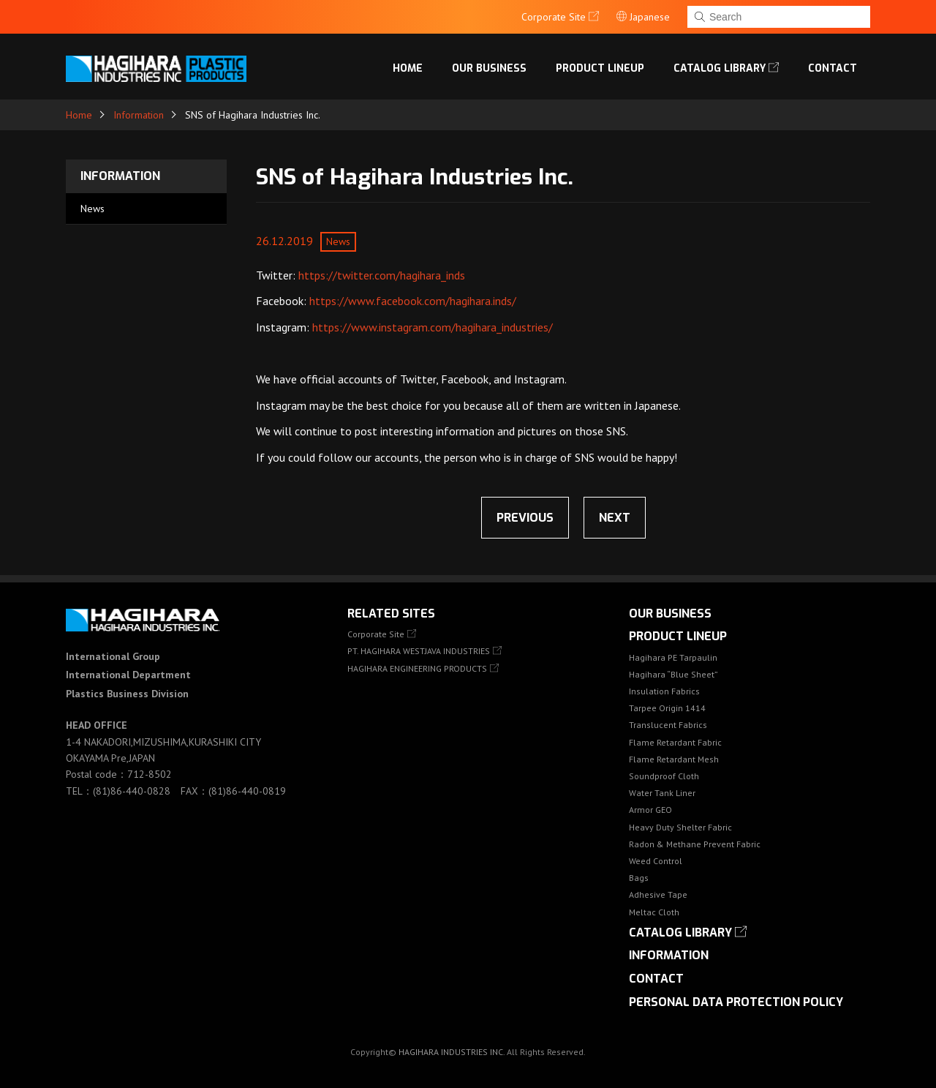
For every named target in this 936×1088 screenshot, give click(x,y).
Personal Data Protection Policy (736, 1002)
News (92, 208)
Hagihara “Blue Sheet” (673, 674)
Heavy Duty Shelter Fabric (680, 827)
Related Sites (391, 613)
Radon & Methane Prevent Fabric (694, 843)
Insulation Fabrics (664, 691)
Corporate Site (375, 634)
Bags (639, 877)
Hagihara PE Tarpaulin (673, 657)
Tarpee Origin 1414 (667, 707)
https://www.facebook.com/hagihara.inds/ (412, 300)
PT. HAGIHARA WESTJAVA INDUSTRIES (418, 650)
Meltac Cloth (654, 912)
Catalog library (719, 68)
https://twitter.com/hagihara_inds (381, 275)
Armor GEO (650, 809)
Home (408, 68)
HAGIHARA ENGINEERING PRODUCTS (417, 668)
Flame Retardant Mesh (674, 759)
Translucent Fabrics (668, 724)
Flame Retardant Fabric (675, 742)
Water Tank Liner (662, 792)
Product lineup (600, 68)
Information (138, 114)
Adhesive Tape (658, 894)
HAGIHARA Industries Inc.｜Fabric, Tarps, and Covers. (159, 69)
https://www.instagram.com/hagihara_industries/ (432, 327)
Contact (832, 68)
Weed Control (655, 860)
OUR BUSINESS (489, 68)
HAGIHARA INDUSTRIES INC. (452, 1051)
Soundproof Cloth (664, 775)
